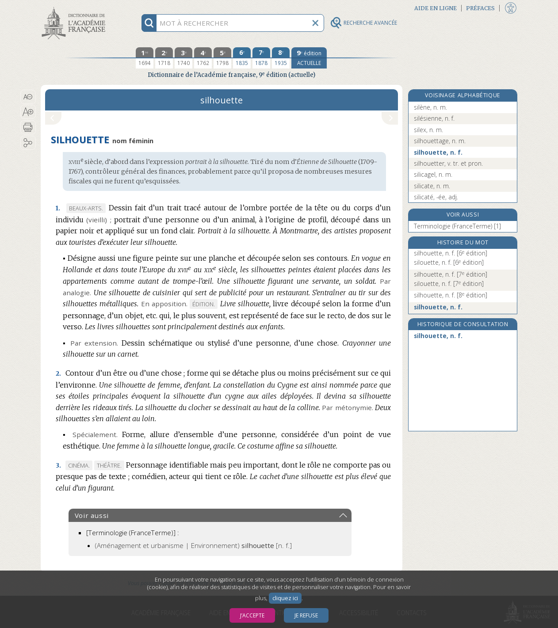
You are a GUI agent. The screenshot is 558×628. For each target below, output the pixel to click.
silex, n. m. (428, 130)
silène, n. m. (430, 107)
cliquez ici (285, 598)
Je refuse (306, 615)
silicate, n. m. (432, 186)
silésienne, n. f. (434, 118)
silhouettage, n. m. (440, 141)
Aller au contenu (75, 7)
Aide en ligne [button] (435, 8)
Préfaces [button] (480, 8)
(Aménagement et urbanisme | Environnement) (193, 545)
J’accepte (252, 615)
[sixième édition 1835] (242, 58)
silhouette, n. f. (438, 152)
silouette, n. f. (449, 262)
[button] (28, 97)
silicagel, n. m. (433, 174)
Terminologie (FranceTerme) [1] (457, 226)
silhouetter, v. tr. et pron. (448, 163)
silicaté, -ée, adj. (436, 197)
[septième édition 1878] (261, 58)
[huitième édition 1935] (281, 58)
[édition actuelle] (309, 58)
